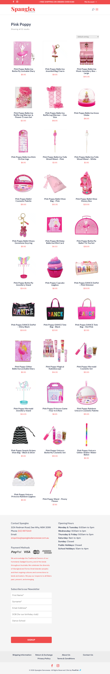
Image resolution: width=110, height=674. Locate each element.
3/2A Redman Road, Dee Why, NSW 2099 (31, 527)
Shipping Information (22, 655)
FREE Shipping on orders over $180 (56, 2)
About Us (66, 655)
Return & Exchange (44, 655)
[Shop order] (87, 37)
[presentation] (31, 629)
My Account (89, 2)
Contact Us (88, 655)
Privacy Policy (44, 658)
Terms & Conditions (66, 658)
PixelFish (76, 670)
